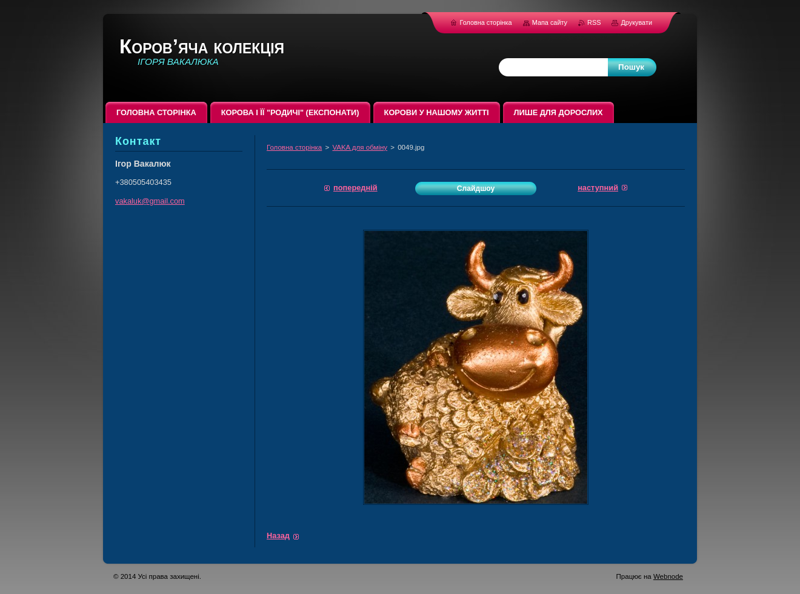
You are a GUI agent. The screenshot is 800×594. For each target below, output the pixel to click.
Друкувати (636, 22)
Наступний (598, 187)
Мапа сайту (549, 22)
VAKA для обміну (359, 147)
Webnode (668, 576)
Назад (278, 535)
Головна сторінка (294, 147)
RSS (594, 22)
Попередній (355, 187)
